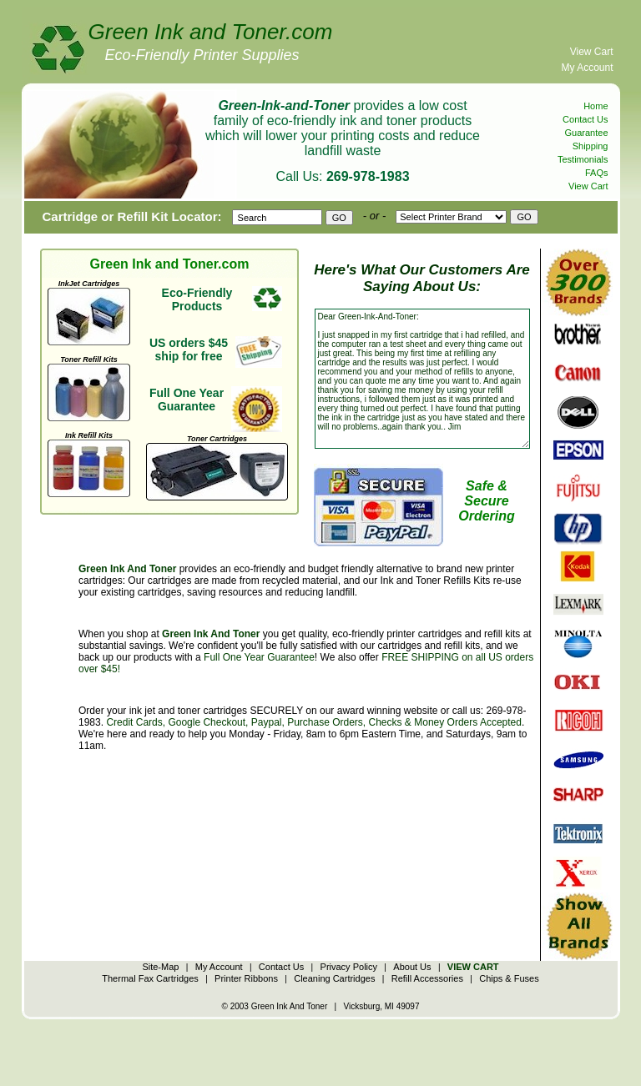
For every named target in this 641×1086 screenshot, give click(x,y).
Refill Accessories (427, 978)
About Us (412, 967)
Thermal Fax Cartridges (150, 978)
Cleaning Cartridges (334, 978)
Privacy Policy (348, 967)
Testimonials (583, 159)
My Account (587, 67)
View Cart (591, 52)
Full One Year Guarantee (259, 657)
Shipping (590, 146)
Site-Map (160, 967)
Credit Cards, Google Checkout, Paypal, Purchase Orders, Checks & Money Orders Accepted (314, 722)
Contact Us (585, 119)
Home (595, 106)
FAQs (596, 173)
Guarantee (586, 133)
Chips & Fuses (509, 978)
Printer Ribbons (246, 978)
